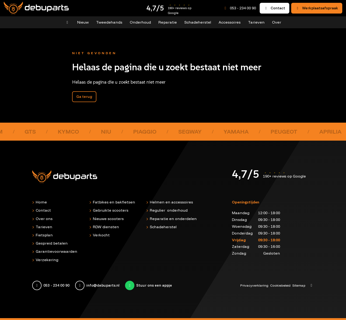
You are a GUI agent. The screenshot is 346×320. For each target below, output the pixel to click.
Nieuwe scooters (108, 218)
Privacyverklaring (254, 285)
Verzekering (47, 259)
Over (276, 22)
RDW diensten (106, 226)
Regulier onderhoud (169, 210)
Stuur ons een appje (154, 285)
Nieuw (83, 22)
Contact (274, 8)
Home (41, 202)
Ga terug (84, 96)
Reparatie (167, 22)
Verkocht (101, 235)
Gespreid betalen (52, 243)
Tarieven (256, 22)
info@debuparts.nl (102, 285)
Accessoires (230, 22)
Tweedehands (109, 22)
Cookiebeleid (280, 285)
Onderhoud (140, 22)
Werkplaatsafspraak (316, 8)
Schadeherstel (197, 22)
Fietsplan (44, 235)
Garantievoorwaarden (56, 251)
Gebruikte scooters (110, 210)
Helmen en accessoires (171, 202)
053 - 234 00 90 (243, 8)
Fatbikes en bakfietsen (114, 202)
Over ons (44, 218)
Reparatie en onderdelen (173, 218)
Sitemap (298, 285)
